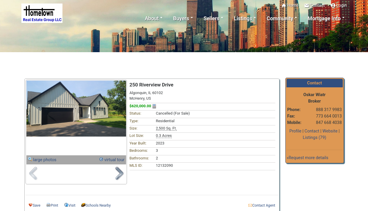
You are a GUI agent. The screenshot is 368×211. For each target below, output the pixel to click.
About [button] (152, 18)
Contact (314, 5)
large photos (45, 159)
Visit (71, 205)
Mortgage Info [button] (324, 18)
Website (330, 131)
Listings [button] (243, 18)
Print (54, 205)
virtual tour (114, 159)
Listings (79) (314, 137)
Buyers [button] (181, 18)
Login (338, 5)
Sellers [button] (211, 18)
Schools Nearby (98, 205)
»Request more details (307, 157)
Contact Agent (263, 205)
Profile (295, 131)
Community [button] (280, 18)
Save (36, 205)
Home (290, 5)
